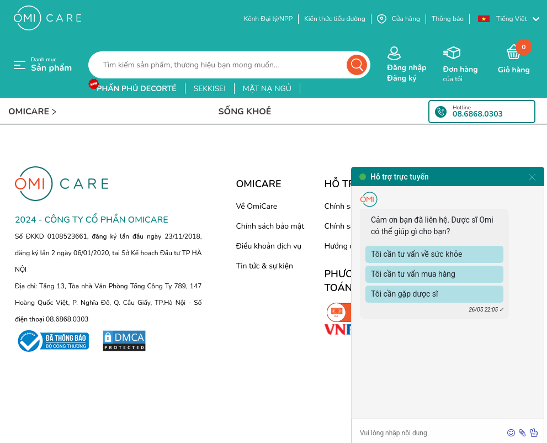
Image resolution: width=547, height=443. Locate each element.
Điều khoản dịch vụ (268, 246)
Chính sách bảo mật (270, 226)
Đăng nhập (406, 67)
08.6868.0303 (478, 114)
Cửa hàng (398, 19)
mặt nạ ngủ (267, 88)
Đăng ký (401, 78)
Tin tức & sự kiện (264, 266)
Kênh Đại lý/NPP (268, 18)
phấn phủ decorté (136, 88)
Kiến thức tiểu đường (334, 18)
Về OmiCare (256, 206)
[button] (508, 19)
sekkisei (210, 88)
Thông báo (448, 18)
